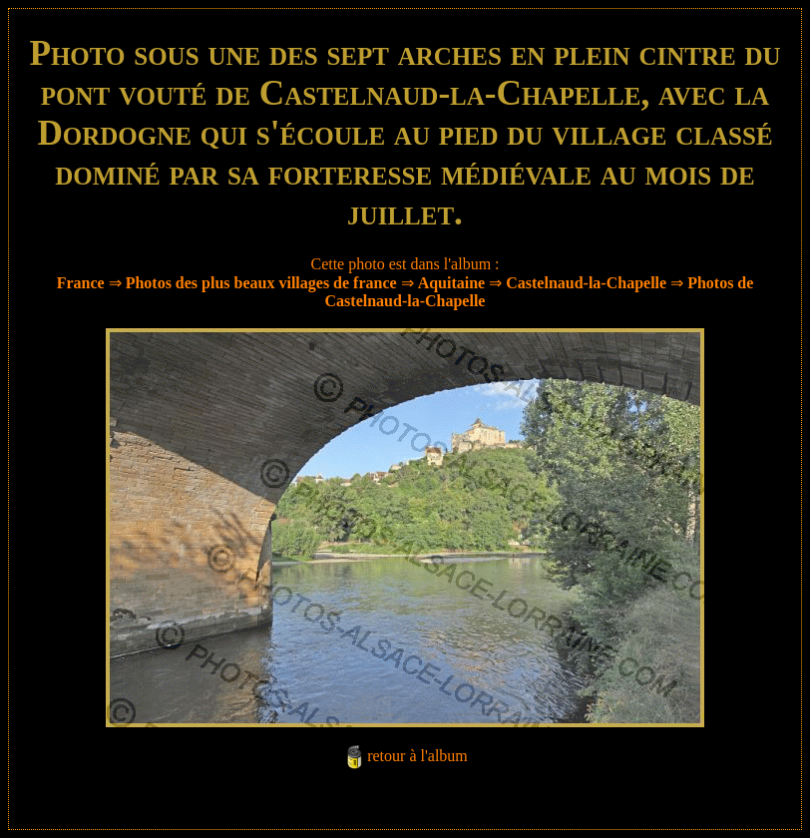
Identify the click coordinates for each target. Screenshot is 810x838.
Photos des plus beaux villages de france (261, 282)
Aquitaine (452, 282)
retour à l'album (417, 755)
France (81, 282)
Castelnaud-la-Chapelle (588, 282)
